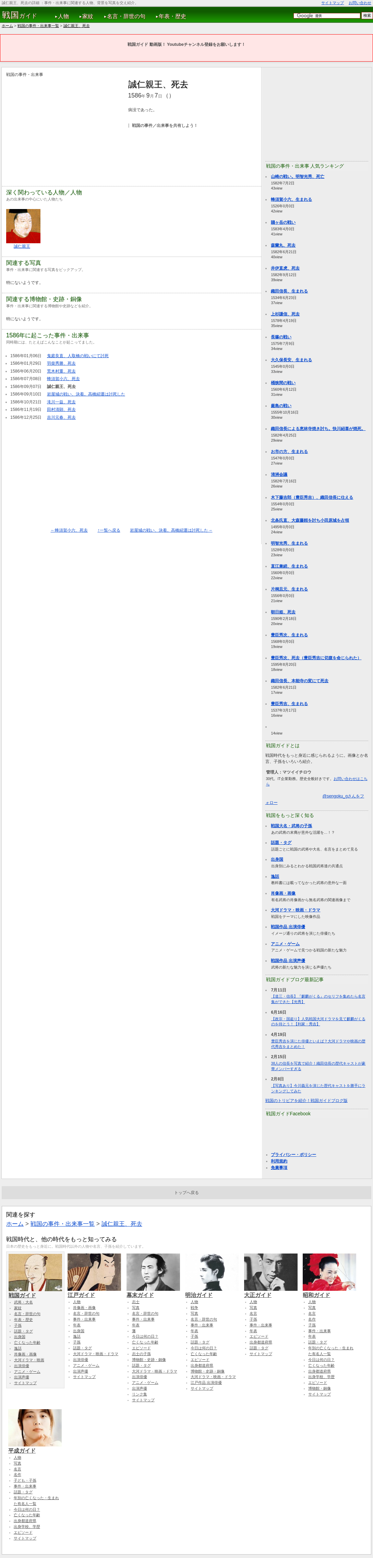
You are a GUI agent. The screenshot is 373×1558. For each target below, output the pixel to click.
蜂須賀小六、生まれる (291, 199)
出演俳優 (21, 1366)
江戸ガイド (94, 1292)
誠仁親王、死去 (76, 26)
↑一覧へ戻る (108, 530)
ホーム (7, 26)
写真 (136, 1308)
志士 (136, 1302)
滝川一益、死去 (61, 402)
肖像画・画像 (283, 893)
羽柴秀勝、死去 (61, 363)
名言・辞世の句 (126, 16)
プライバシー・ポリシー (293, 1154)
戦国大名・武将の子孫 (291, 825)
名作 (312, 1319)
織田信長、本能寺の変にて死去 (299, 680)
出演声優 (21, 1377)
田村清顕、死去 (61, 409)
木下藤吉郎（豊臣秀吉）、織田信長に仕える (312, 497)
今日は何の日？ (145, 1336)
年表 (77, 1325)
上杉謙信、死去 (285, 314)
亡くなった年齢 (27, 1342)
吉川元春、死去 (61, 417)
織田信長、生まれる (289, 291)
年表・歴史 (172, 16)
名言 (253, 1313)
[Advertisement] (63, 126)
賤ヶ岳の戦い (283, 222)
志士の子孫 (141, 1354)
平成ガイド (35, 1447)
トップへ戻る (186, 1192)
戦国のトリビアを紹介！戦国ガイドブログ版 (306, 1100)
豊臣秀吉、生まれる (289, 703)
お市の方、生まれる (289, 451)
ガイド (19, 15)
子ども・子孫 (25, 1480)
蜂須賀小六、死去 (63, 378)
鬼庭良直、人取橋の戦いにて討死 (78, 355)
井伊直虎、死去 (285, 268)
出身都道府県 (202, 1365)
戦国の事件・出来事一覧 (38, 26)
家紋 (87, 16)
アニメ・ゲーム (285, 944)
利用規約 (279, 1161)
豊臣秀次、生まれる (289, 635)
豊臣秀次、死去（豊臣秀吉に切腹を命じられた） (316, 657)
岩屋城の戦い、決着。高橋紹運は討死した (86, 394)
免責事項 (279, 1167)
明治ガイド (212, 1292)
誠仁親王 (22, 246)
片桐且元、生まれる (289, 589)
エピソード (141, 1348)
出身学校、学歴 (321, 1377)
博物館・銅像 (319, 1388)
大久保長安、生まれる (291, 360)
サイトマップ (332, 3)
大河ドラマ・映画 (29, 1360)
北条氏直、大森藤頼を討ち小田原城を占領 (310, 520)
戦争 (194, 1308)
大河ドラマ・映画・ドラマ (295, 910)
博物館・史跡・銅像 (149, 1360)
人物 (63, 16)
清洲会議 (279, 474)
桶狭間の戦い (283, 382)
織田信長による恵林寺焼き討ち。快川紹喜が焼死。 (318, 428)
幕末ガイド (153, 1292)
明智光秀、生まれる (289, 543)
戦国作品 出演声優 (288, 960)
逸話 (275, 876)
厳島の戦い (281, 405)
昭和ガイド (329, 1292)
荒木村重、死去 (61, 371)
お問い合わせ (360, 3)
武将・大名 (23, 1302)
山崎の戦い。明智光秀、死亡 (297, 176)
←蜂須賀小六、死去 (69, 530)
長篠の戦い (281, 337)
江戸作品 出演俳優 (206, 1382)
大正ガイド (271, 1292)
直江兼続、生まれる (289, 566)
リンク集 (139, 1394)
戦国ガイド (35, 1292)
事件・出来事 (84, 1319)
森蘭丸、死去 (283, 245)
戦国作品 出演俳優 (288, 926)
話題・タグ (281, 842)
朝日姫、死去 (283, 612)
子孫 (18, 1325)
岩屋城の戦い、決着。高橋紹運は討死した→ (171, 530)
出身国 (277, 859)
